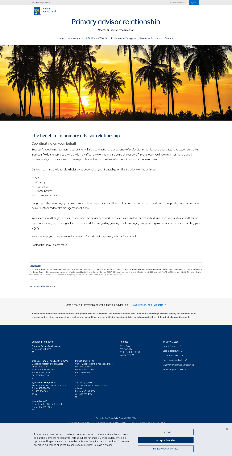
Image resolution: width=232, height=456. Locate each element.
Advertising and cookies (174, 369)
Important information (177, 3)
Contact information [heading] (42, 341)
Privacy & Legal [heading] (171, 341)
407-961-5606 (45, 407)
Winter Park (125, 346)
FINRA (152, 422)
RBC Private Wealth (96, 37)
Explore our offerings (123, 37)
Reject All (166, 432)
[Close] (227, 429)
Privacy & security (171, 346)
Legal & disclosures (171, 351)
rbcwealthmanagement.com (41, 3)
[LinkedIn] (36, 394)
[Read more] (33, 279)
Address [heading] (124, 341)
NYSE (142, 422)
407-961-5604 (88, 391)
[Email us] (33, 352)
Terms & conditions (172, 355)
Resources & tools (150, 37)
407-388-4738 (42, 375)
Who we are (75, 37)
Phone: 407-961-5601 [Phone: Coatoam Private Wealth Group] (42, 349)
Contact (169, 37)
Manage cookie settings (165, 449)
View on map (126, 355)
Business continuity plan (174, 360)
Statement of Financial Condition (177, 365)
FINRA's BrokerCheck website (145, 305)
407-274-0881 (45, 388)
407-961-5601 (45, 372)
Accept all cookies (165, 439)
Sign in (194, 3)
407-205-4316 (85, 394)
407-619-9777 (88, 369)
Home (60, 37)
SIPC (161, 422)
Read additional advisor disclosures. (42, 286)
